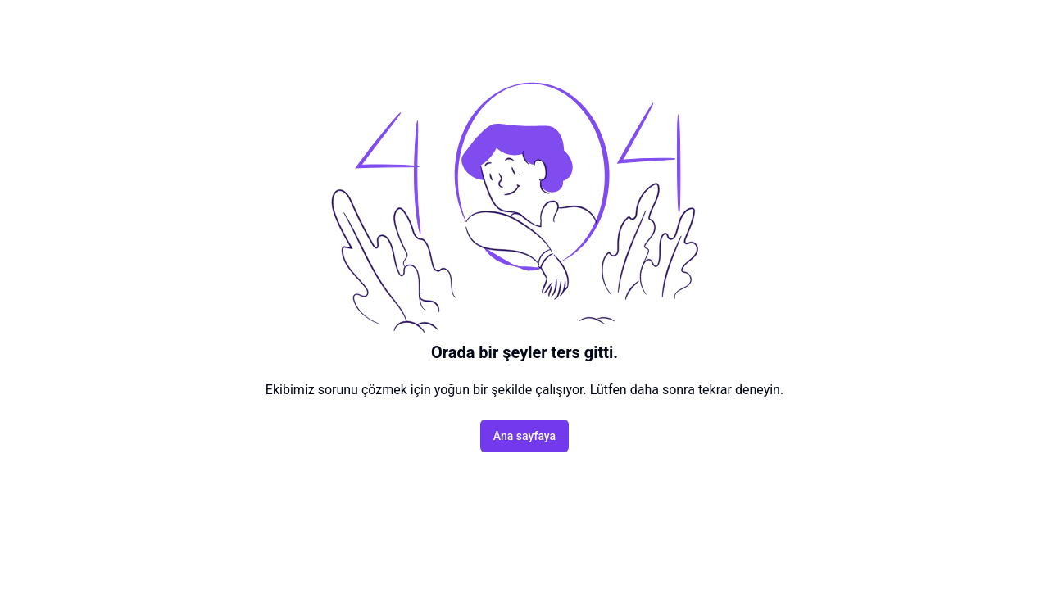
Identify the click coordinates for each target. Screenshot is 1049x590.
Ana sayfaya (524, 435)
